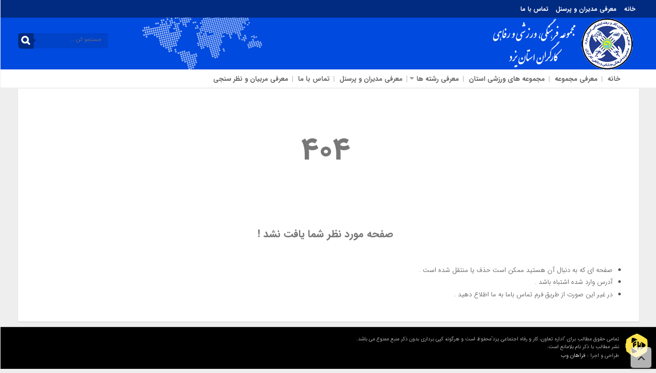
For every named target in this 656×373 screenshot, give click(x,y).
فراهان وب (572, 355)
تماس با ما (534, 9)
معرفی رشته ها (437, 79)
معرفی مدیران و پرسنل (585, 9)
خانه (629, 9)
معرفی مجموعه (575, 79)
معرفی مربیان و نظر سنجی (250, 79)
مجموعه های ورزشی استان (506, 79)
